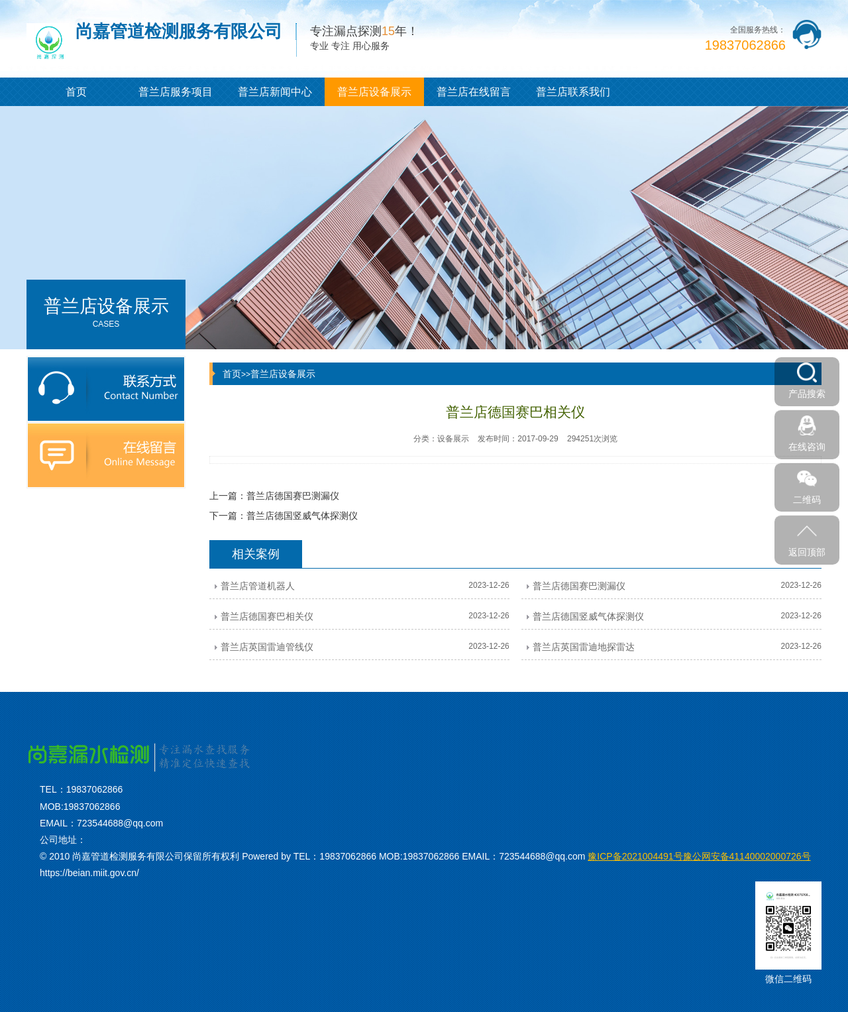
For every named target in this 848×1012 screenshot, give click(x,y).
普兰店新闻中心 (275, 91)
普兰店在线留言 (474, 91)
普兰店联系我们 (573, 91)
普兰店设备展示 (374, 91)
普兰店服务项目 (175, 91)
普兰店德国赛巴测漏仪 (292, 495)
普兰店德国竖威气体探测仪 (302, 515)
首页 (76, 91)
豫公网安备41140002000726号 (699, 856)
